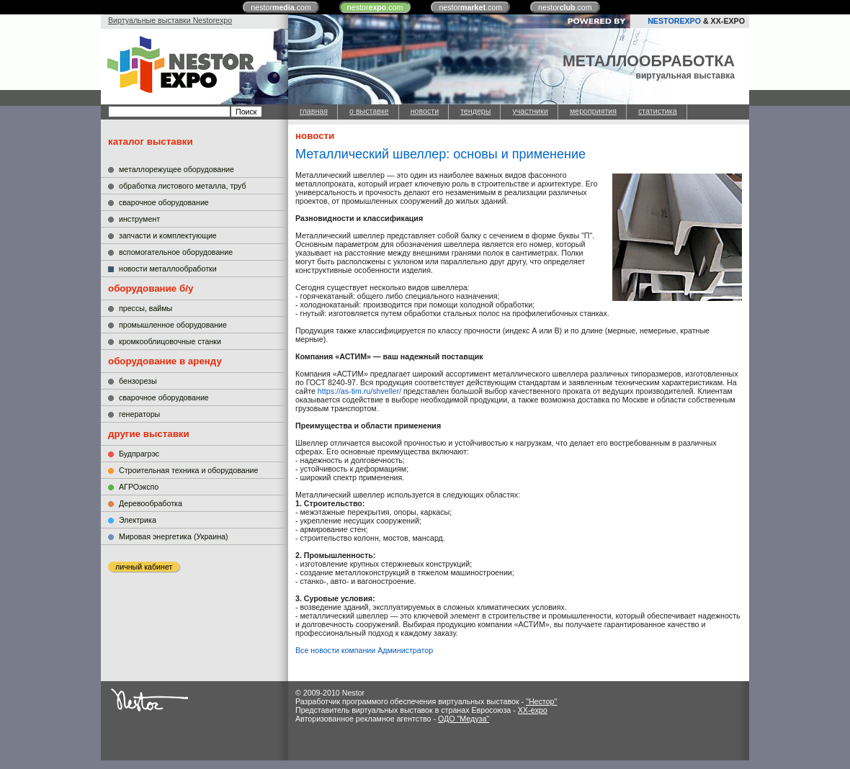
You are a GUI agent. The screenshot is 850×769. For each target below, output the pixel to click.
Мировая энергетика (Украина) (173, 536)
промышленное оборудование (173, 324)
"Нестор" (541, 701)
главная (314, 111)
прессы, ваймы (145, 308)
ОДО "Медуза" (463, 718)
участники (529, 111)
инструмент (139, 219)
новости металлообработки (168, 268)
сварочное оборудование (164, 202)
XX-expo (532, 710)
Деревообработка (150, 503)
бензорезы (138, 381)
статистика (657, 111)
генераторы (139, 414)
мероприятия (593, 111)
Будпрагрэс (139, 453)
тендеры (475, 111)
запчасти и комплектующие (168, 235)
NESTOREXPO (674, 21)
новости (425, 111)
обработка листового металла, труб (182, 185)
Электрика (137, 520)
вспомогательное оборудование (176, 252)
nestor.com (281, 7)
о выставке (369, 111)
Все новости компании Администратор (364, 650)
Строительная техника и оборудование (188, 470)
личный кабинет (143, 566)
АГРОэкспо (138, 486)
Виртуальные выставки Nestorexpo (170, 20)
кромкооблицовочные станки (170, 341)
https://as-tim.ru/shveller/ (359, 391)
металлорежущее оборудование (176, 169)
